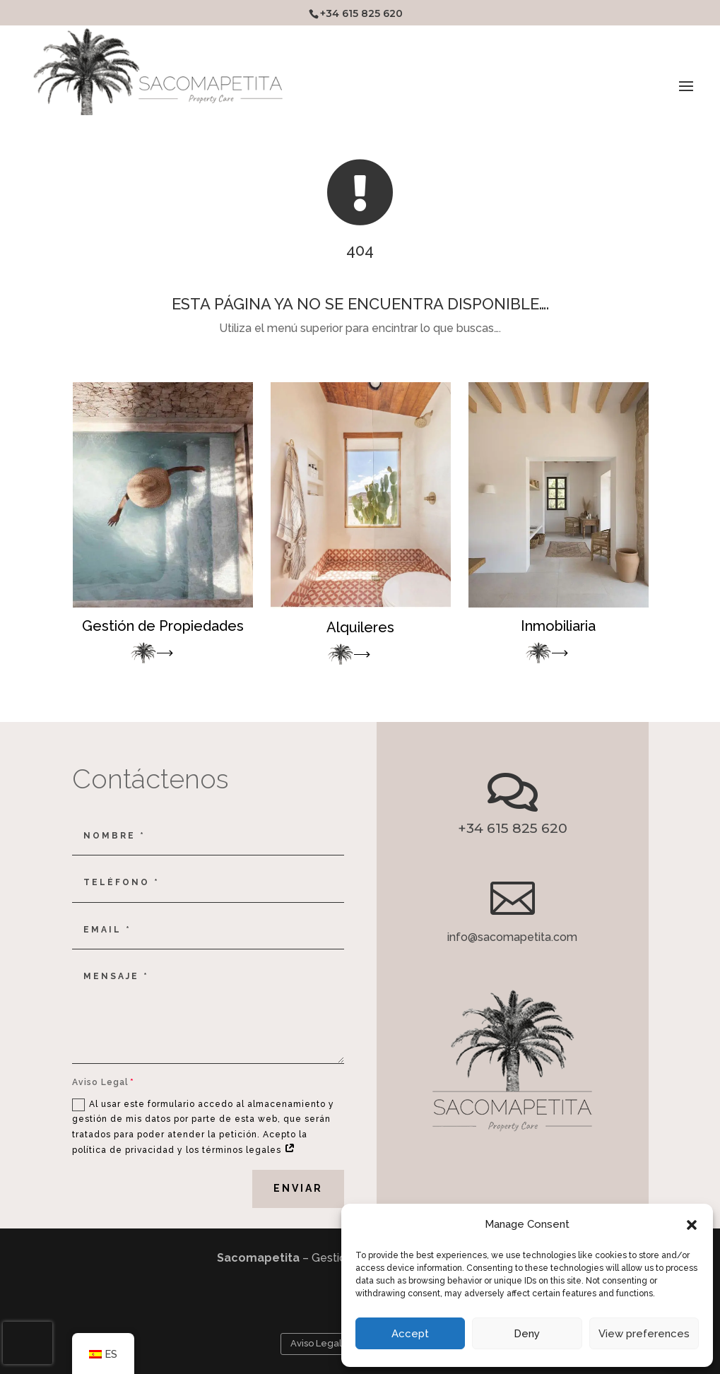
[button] (692, 1225)
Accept (410, 1333)
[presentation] (27, 1343)
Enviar (298, 1188)
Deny (527, 1333)
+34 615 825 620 (361, 13)
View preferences (644, 1333)
